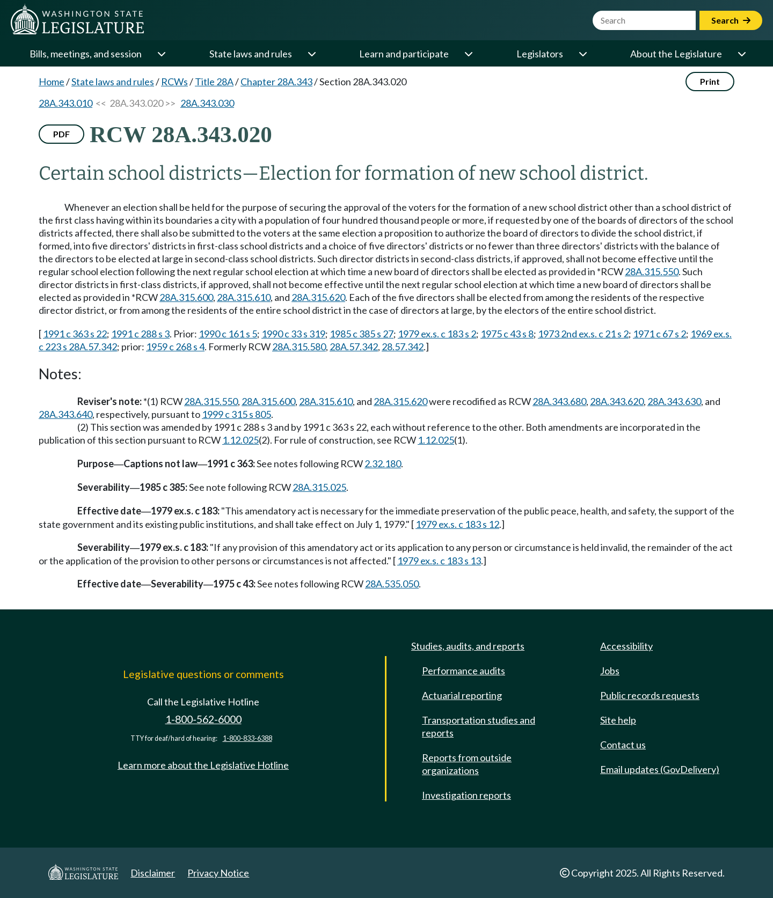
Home (51, 81)
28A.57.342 (354, 346)
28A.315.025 (319, 487)
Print (710, 81)
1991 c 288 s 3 (140, 334)
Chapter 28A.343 (276, 81)
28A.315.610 (244, 297)
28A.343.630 (674, 401)
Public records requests (649, 695)
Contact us (623, 744)
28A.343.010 (65, 103)
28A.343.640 (65, 414)
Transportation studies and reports (478, 726)
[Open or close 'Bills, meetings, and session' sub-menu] (161, 53)
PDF (61, 134)
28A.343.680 (559, 401)
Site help (618, 720)
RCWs (174, 81)
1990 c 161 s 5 (228, 334)
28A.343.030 (207, 103)
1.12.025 (240, 440)
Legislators (539, 54)
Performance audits (463, 670)
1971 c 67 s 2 (659, 334)
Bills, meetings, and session (86, 54)
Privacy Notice (218, 873)
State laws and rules (250, 54)
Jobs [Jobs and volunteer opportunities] (609, 670)
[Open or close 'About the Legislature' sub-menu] (741, 53)
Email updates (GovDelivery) (659, 769)
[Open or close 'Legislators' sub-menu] (582, 53)
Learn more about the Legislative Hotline (203, 765)
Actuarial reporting (462, 695)
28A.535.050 (392, 584)
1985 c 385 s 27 (361, 334)
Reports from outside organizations (467, 764)
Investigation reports (466, 795)
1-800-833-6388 (247, 738)
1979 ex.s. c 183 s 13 (439, 560)
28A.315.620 (318, 297)
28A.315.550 (652, 271)
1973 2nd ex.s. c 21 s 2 (583, 334)
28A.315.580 (299, 346)
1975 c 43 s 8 (507, 334)
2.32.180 (382, 463)
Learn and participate (404, 54)
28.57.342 (403, 346)
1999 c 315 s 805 (236, 414)
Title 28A (214, 81)
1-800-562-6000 (203, 719)
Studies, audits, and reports (467, 646)
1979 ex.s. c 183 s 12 (457, 524)
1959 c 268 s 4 (175, 346)
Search (730, 20)
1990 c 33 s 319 (293, 334)
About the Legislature (676, 54)
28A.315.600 (186, 297)
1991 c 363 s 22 (75, 334)
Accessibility (626, 646)
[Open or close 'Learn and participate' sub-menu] (468, 53)
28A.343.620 (617, 401)
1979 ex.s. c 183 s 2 (437, 334)
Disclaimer (152, 873)
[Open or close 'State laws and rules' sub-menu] (311, 53)
